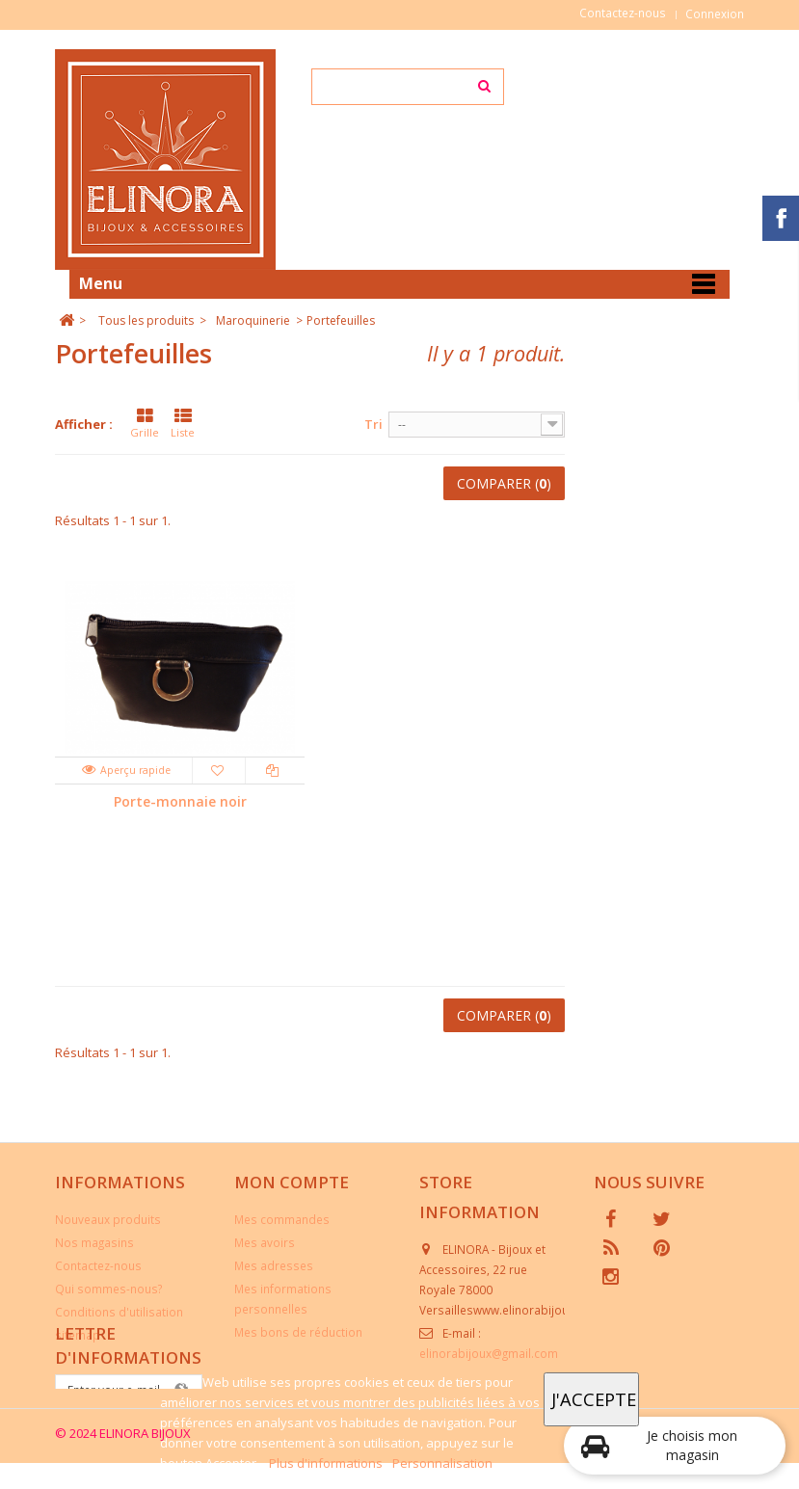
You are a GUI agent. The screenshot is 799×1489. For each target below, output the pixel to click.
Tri (373, 424)
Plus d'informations (327, 1463)
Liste (183, 423)
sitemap (77, 1335)
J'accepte (593, 1399)
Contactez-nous (622, 12)
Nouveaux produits (108, 1219)
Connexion (714, 13)
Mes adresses (273, 1265)
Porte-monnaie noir (180, 801)
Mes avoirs (264, 1242)
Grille (144, 423)
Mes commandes (282, 1219)
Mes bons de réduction (298, 1332)
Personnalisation (442, 1463)
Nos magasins (94, 1242)
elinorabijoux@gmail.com (488, 1353)
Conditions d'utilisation (119, 1311)
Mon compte (291, 1182)
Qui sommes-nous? (108, 1288)
